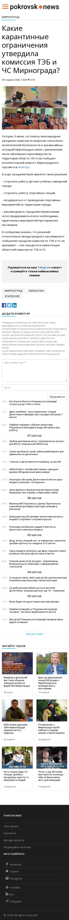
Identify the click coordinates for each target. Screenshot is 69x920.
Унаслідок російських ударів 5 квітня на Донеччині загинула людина (32, 528)
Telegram (44, 267)
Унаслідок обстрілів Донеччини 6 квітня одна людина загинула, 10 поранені (35, 481)
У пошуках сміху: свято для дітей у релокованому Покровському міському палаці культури (38, 579)
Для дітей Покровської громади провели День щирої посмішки (36, 621)
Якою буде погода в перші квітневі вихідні (34, 601)
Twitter (12, 871)
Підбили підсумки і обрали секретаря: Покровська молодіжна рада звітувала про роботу (34, 427)
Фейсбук (24, 167)
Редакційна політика (17, 847)
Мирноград (10, 17)
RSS (10, 894)
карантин (36, 290)
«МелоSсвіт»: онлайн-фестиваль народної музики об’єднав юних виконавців (33, 470)
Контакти (10, 833)
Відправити (57, 396)
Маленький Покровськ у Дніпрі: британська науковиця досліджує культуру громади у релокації (35, 506)
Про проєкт (11, 826)
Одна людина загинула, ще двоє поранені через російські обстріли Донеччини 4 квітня (37, 552)
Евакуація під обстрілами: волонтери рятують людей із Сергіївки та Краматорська (36, 518)
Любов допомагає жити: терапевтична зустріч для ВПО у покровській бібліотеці (36, 442)
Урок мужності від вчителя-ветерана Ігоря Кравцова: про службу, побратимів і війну (34, 491)
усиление (12, 296)
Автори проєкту (14, 840)
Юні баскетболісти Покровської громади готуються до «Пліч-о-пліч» (33, 403)
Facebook (14, 864)
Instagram (14, 878)
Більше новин (34, 634)
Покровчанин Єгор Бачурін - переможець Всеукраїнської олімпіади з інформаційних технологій (34, 564)
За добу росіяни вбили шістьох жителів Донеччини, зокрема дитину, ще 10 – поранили (37, 589)
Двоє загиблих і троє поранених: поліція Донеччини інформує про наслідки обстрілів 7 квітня (36, 414)
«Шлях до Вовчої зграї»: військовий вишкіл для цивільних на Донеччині (36, 453)
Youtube (13, 887)
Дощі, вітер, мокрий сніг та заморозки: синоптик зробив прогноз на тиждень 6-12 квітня (37, 542)
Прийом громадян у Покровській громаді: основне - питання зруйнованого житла (33, 610)
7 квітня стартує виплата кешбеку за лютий (35, 461)
